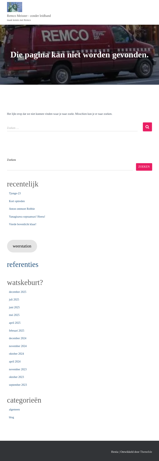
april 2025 (15, 322)
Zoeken (11, 159)
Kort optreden (17, 201)
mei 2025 (14, 314)
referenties (22, 264)
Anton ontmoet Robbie (22, 208)
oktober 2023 (16, 377)
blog (11, 417)
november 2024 (18, 346)
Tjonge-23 (15, 193)
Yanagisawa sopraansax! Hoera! (27, 216)
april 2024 (15, 361)
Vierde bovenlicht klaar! (22, 224)
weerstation (22, 246)
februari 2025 (16, 330)
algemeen (14, 409)
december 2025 (17, 291)
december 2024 (17, 338)
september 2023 (18, 384)
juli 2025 (14, 299)
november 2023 (18, 369)
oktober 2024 (16, 353)
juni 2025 (14, 307)
